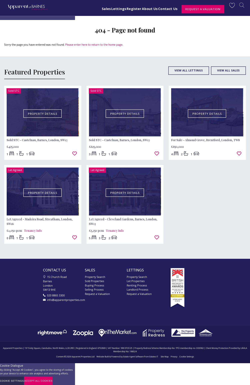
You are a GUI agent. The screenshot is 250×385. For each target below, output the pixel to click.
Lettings (108, 8)
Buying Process (94, 285)
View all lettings (188, 70)
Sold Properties (94, 281)
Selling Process (94, 289)
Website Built (102, 356)
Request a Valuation (202, 9)
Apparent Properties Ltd (83, 356)
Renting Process (137, 285)
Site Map (165, 356)
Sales (93, 8)
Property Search (95, 277)
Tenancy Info (33, 231)
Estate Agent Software (133, 356)
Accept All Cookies (38, 381)
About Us (145, 8)
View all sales (228, 70)
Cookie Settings (186, 356)
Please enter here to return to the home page (93, 44)
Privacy (174, 356)
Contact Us (167, 8)
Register (127, 8)
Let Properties (136, 281)
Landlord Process (137, 289)
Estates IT (153, 356)
